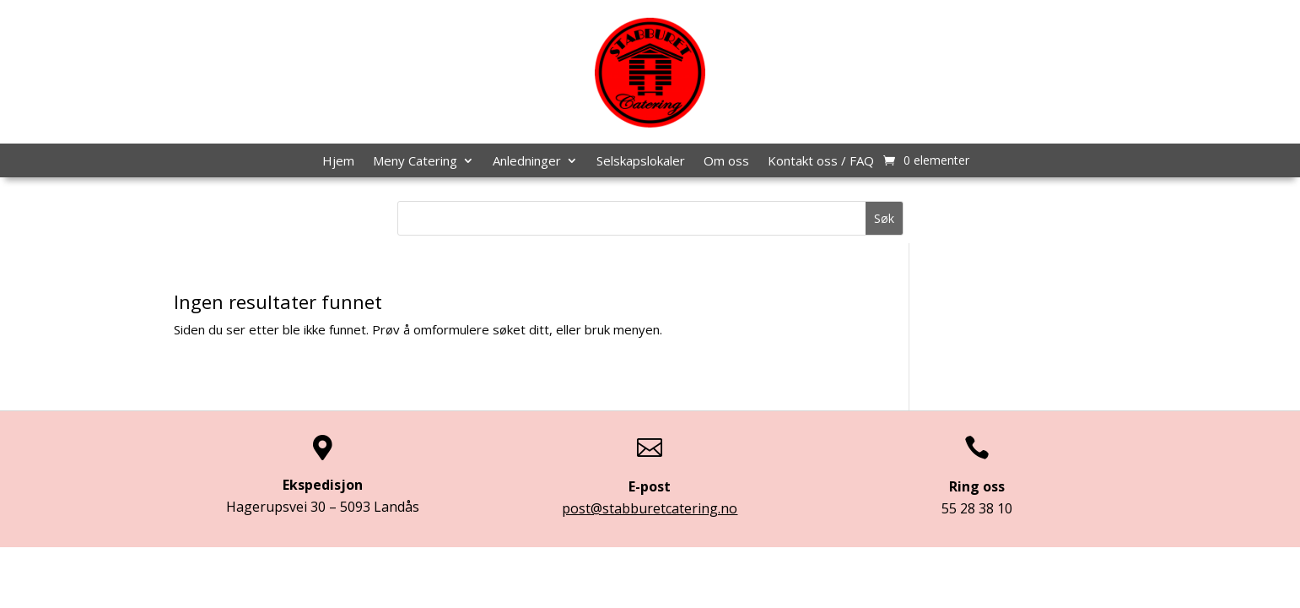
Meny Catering (415, 162)
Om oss (726, 162)
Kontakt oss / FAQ (821, 162)
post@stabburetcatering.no (649, 508)
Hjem (338, 162)
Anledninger (527, 162)
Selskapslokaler (640, 162)
